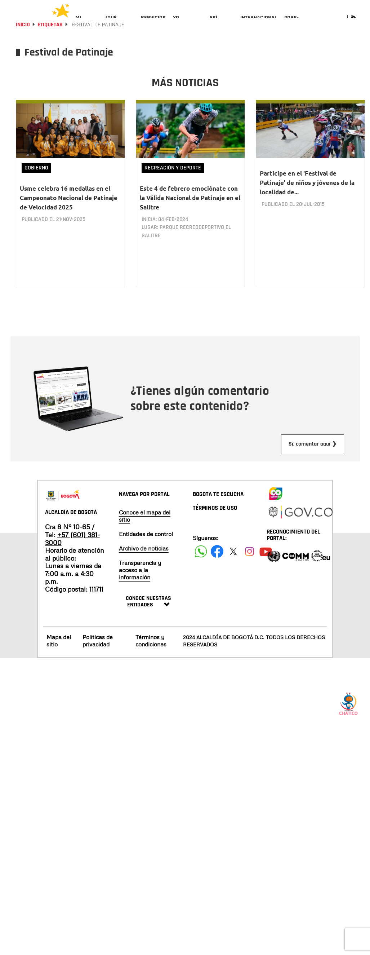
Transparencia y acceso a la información (140, 583)
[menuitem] (87, 23)
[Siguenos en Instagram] (249, 565)
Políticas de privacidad (98, 654)
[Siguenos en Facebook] (201, 565)
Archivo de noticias (144, 562)
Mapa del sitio (58, 654)
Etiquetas (50, 44)
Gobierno (36, 187)
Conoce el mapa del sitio (144, 529)
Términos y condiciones (150, 654)
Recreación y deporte (172, 187)
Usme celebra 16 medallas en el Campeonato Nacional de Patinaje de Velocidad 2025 (68, 217)
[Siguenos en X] (233, 565)
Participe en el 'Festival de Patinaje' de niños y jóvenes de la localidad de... (307, 202)
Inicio (23, 44)
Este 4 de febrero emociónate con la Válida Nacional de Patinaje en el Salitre (190, 217)
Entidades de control (146, 547)
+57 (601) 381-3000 (72, 552)
